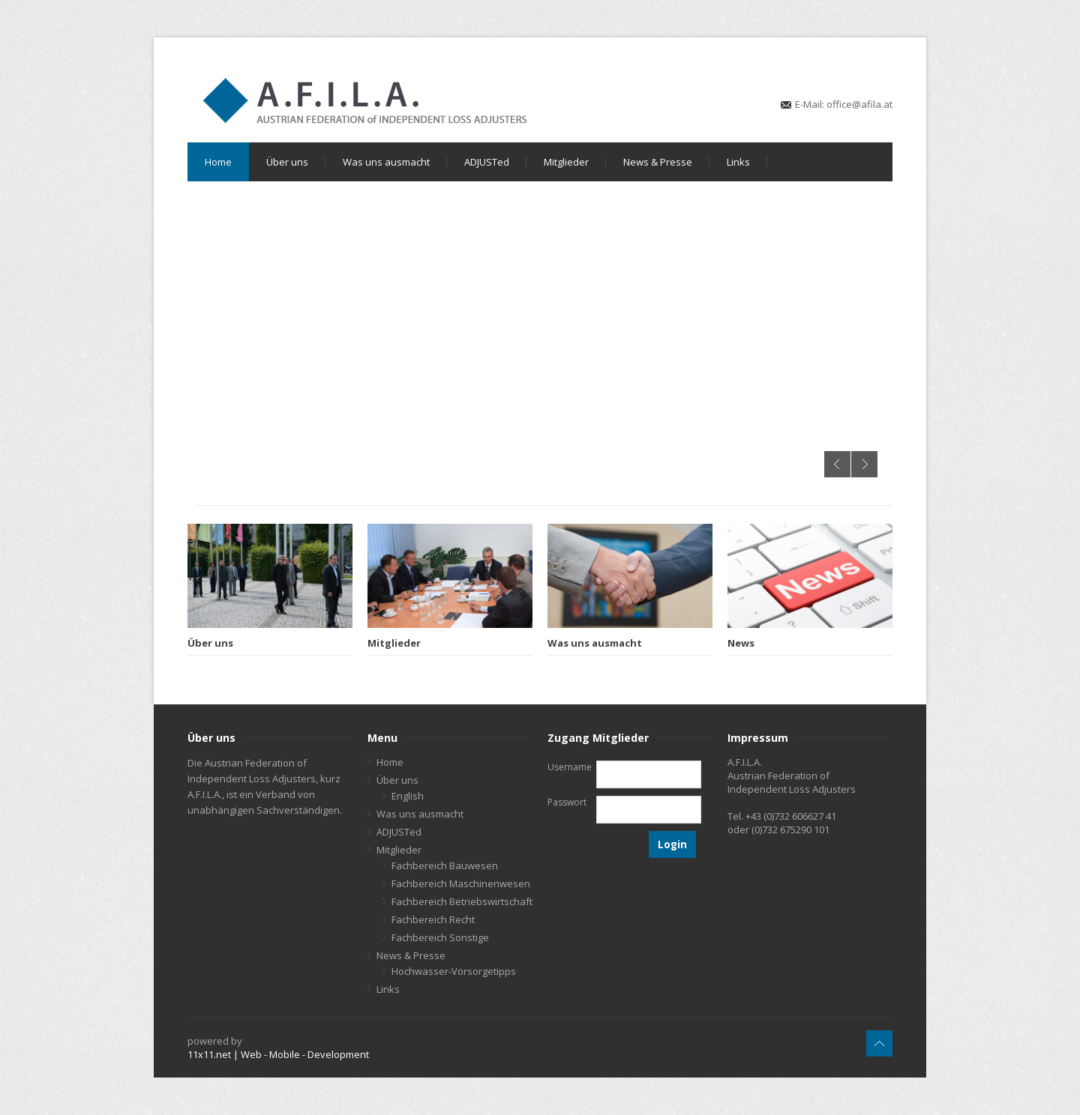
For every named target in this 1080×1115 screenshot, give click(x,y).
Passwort (567, 802)
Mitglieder (566, 162)
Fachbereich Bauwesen (445, 865)
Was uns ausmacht (386, 162)
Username (570, 767)
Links (738, 162)
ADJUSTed (486, 162)
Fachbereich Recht (433, 919)
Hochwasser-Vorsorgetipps (454, 971)
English (408, 796)
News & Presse (657, 162)
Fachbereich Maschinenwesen (461, 883)
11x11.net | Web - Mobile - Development (278, 1054)
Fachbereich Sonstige (440, 937)
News (741, 643)
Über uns (287, 162)
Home (218, 162)
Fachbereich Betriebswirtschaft (462, 901)
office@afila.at (859, 104)
